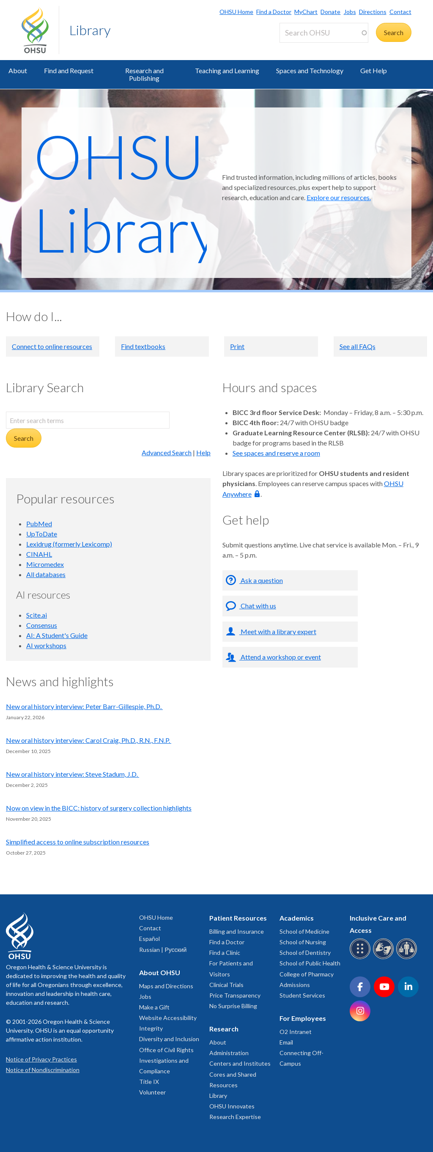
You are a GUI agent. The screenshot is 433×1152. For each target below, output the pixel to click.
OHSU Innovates (232, 1106)
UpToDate (41, 534)
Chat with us (257, 606)
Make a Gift (154, 1007)
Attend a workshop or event (280, 657)
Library (90, 30)
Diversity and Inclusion (169, 1038)
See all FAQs (357, 346)
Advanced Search (167, 452)
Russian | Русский (162, 949)
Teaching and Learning (227, 70)
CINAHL (39, 554)
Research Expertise (235, 1116)
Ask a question (261, 580)
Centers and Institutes (240, 1063)
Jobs (350, 11)
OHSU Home (236, 11)
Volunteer (152, 1092)
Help (203, 452)
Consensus (41, 625)
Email (286, 1042)
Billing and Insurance (236, 931)
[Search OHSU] (324, 33)
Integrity (151, 1028)
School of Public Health (310, 963)
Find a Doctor (273, 11)
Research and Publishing (144, 74)
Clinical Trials (226, 984)
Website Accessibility (168, 1017)
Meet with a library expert (277, 631)
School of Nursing (303, 942)
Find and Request (68, 70)
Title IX (149, 1081)
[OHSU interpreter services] (407, 957)
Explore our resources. (339, 197)
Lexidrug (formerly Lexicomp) (69, 544)
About (17, 70)
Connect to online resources (52, 346)
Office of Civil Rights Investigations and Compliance (166, 1060)
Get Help (373, 70)
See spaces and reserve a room (276, 453)
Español (149, 938)
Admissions (295, 984)
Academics (297, 918)
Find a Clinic (224, 952)
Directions (372, 11)
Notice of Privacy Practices (41, 1059)
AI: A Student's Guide (57, 635)
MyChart (306, 11)
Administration (229, 1052)
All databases (46, 574)
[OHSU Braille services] (361, 957)
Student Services (302, 995)
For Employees (303, 1018)
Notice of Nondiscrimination (42, 1069)
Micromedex (45, 564)
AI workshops (46, 645)
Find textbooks (143, 346)
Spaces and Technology (309, 70)
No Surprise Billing (233, 1005)
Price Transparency (234, 995)
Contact (400, 11)
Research (223, 1029)
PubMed (39, 524)
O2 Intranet (296, 1031)
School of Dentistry (305, 952)
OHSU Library (126, 192)
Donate (330, 11)
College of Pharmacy (307, 974)
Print (237, 346)
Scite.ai (36, 615)
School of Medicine (304, 931)
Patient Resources (238, 918)
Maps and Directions (166, 986)
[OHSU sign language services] (384, 957)
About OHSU (159, 972)
